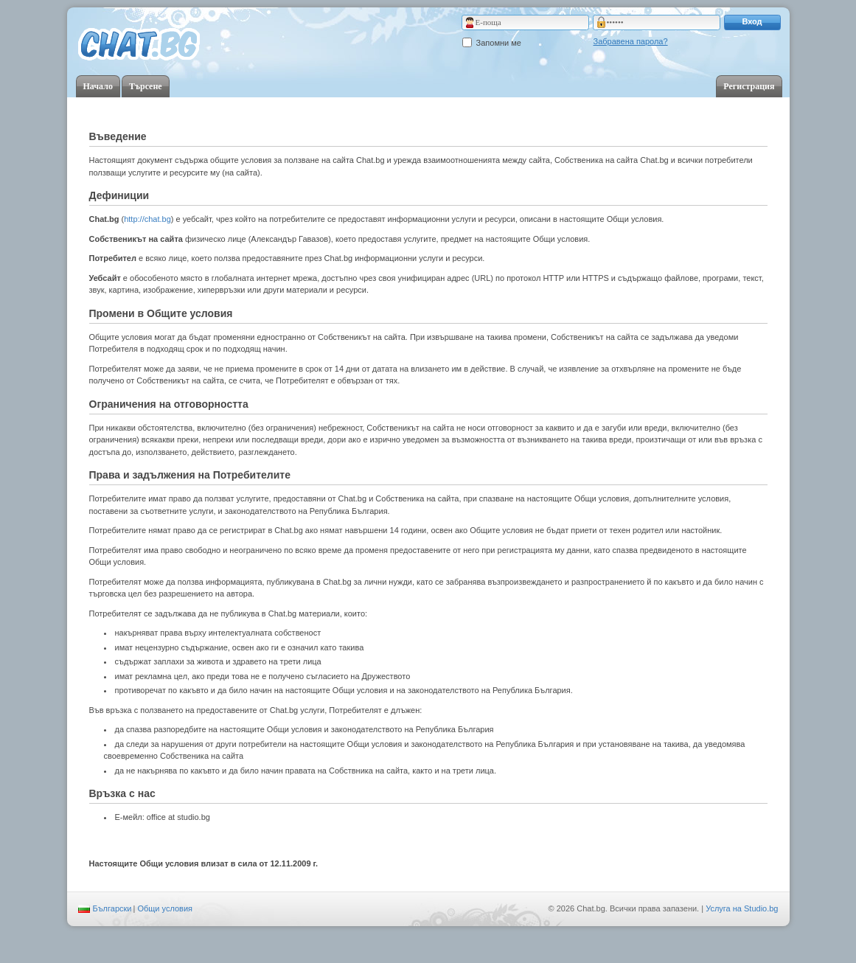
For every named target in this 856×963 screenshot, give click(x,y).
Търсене (145, 86)
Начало (98, 86)
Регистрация (748, 86)
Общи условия (164, 908)
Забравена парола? (631, 41)
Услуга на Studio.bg (742, 908)
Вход (752, 21)
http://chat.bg (147, 219)
